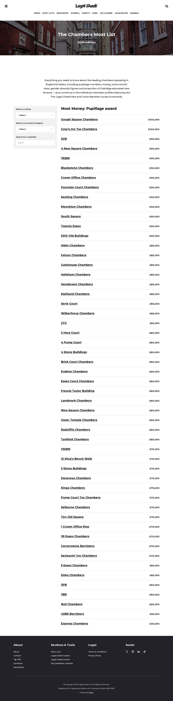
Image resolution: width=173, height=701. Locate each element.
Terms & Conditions (97, 652)
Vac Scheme (106, 13)
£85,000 (154, 245)
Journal (75, 13)
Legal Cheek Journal (60, 659)
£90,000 (154, 139)
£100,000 (153, 119)
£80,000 (154, 333)
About (16, 652)
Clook (91, 693)
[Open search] (166, 6)
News (37, 13)
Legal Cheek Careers (60, 656)
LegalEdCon (121, 13)
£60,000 (154, 585)
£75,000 (154, 449)
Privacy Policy (94, 656)
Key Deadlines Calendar (62, 663)
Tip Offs (17, 659)
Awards (134, 13)
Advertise (18, 663)
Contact (17, 656)
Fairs (95, 13)
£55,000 (154, 614)
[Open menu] (6, 6)
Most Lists (48, 13)
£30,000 (154, 623)
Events (86, 13)
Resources (62, 13)
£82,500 (154, 323)
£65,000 (154, 565)
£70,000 (154, 526)
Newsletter (19, 667)
